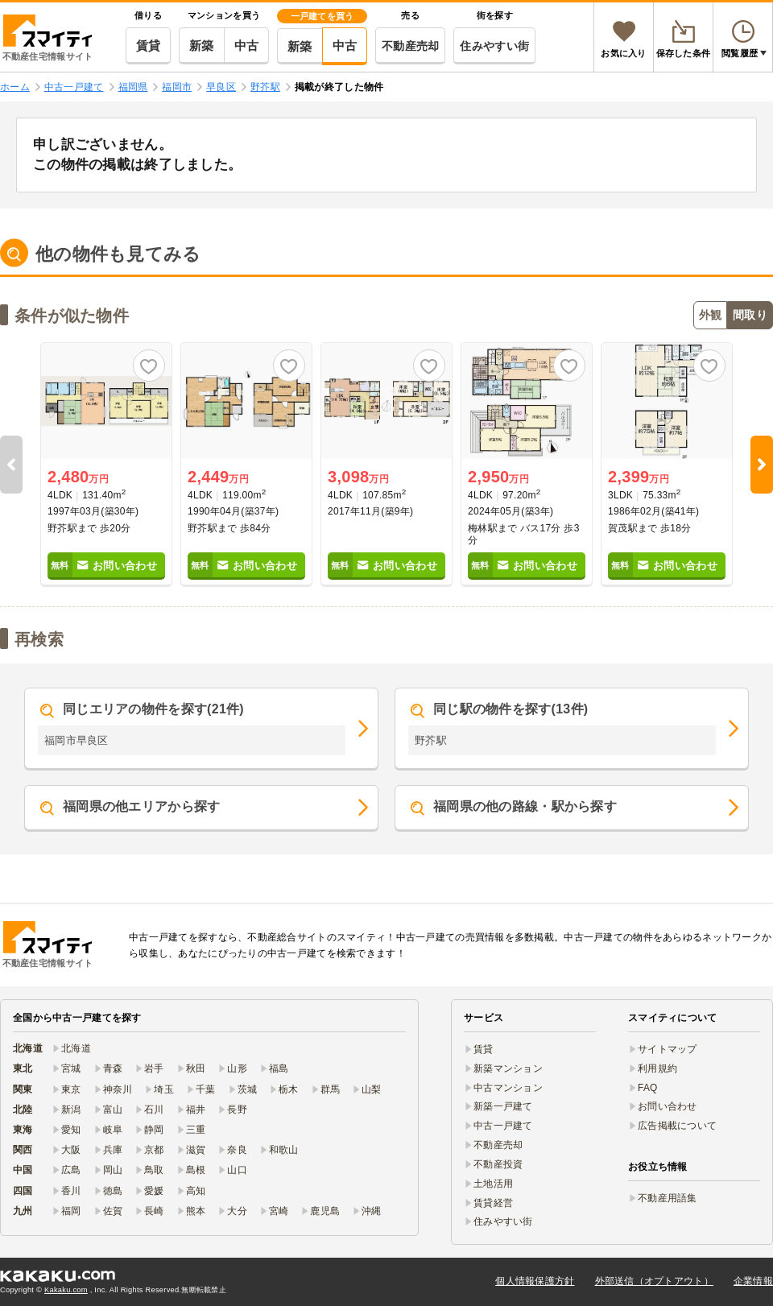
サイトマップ (667, 1049)
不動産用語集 (667, 1198)
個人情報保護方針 (534, 1281)
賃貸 (148, 45)
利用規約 (657, 1068)
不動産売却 (410, 45)
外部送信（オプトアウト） (654, 1281)
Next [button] (761, 465)
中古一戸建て (503, 1125)
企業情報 (753, 1281)
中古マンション (508, 1087)
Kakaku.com (66, 1290)
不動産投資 (498, 1164)
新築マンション (508, 1068)
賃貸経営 (493, 1203)
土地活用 (493, 1183)
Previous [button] (11, 465)
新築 (201, 45)
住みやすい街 (494, 45)
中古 (246, 45)
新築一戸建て (503, 1106)
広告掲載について (677, 1125)
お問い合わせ (667, 1106)
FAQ (648, 1087)
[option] (106, 464)
